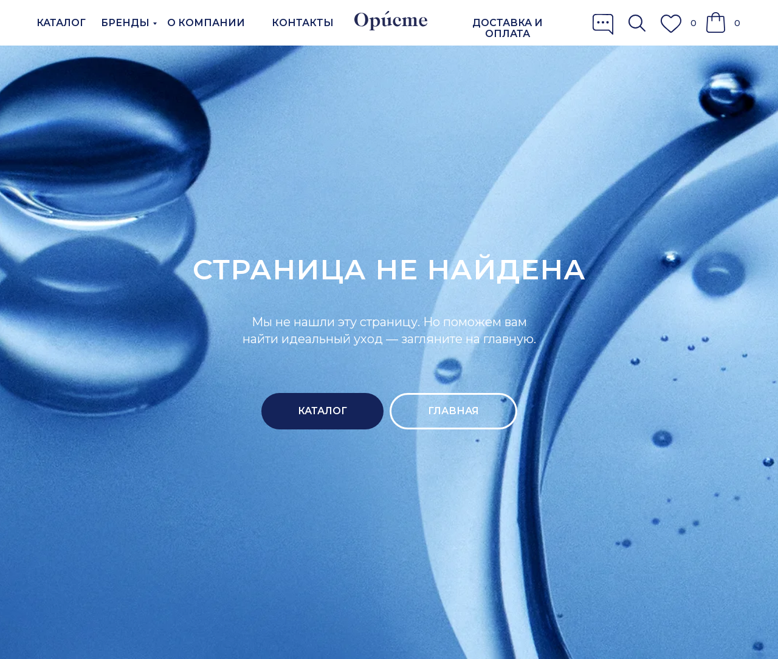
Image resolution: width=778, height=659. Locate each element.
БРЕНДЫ (125, 23)
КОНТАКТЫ (303, 23)
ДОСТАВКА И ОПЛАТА (507, 28)
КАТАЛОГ (61, 23)
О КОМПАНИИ (206, 23)
